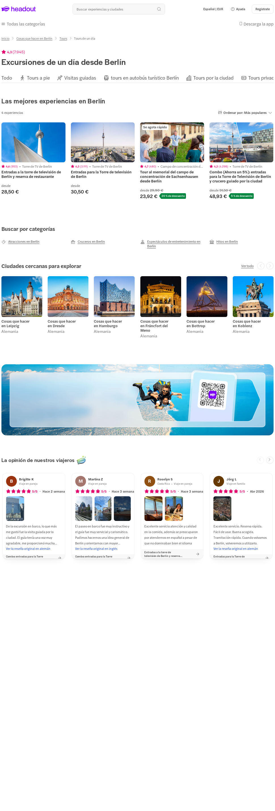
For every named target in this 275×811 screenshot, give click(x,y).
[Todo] (6, 78)
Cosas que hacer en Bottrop (201, 323)
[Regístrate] (263, 9)
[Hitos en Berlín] (224, 241)
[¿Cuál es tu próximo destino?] (119, 9)
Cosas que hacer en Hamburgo (108, 323)
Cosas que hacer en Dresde (62, 323)
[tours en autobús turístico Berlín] (145, 78)
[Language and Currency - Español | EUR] (213, 9)
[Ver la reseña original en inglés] (96, 548)
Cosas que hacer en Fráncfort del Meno (154, 326)
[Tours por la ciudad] (213, 78)
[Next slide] (270, 460)
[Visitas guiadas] (80, 78)
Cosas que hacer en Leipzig (15, 323)
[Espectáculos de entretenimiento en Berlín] (172, 243)
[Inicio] (5, 38)
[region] (137, 77)
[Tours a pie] (38, 78)
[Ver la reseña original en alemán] (28, 548)
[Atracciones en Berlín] (20, 241)
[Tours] (63, 38)
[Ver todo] (247, 265)
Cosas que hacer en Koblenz (247, 323)
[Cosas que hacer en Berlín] (34, 38)
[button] (238, 9)
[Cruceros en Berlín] (88, 241)
